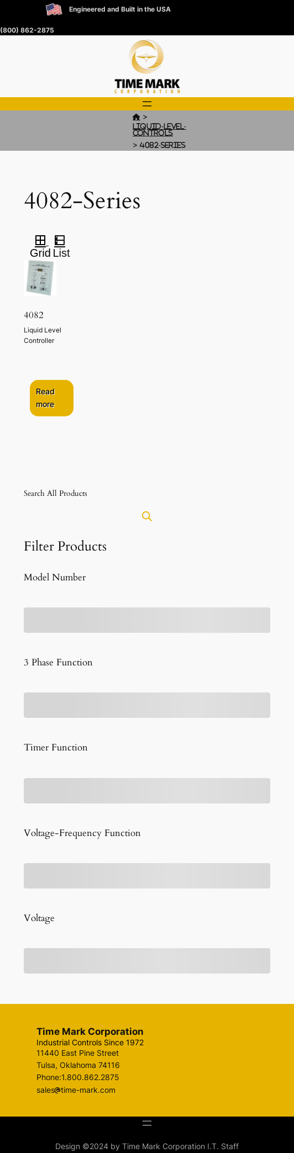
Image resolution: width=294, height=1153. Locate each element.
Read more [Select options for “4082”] (45, 397)
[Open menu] (147, 103)
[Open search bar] (147, 516)
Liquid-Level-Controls (159, 129)
